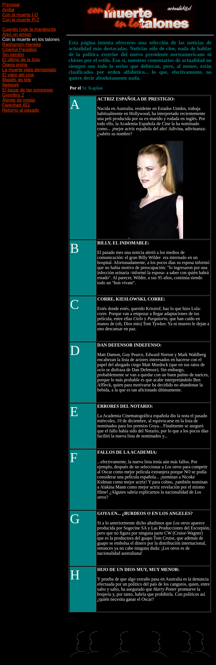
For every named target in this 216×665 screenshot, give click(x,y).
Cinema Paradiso (19, 49)
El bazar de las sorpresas (27, 90)
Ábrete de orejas (18, 100)
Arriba (8, 9)
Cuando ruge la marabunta (29, 29)
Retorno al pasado (20, 110)
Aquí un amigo (16, 34)
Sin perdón (13, 54)
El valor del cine (18, 74)
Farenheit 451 (16, 105)
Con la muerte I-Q (20, 14)
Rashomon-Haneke (21, 44)
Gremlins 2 (13, 95)
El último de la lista (21, 59)
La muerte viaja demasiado (29, 69)
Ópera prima (14, 64)
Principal (10, 4)
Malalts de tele (16, 79)
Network (10, 84)
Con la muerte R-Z (20, 19)
